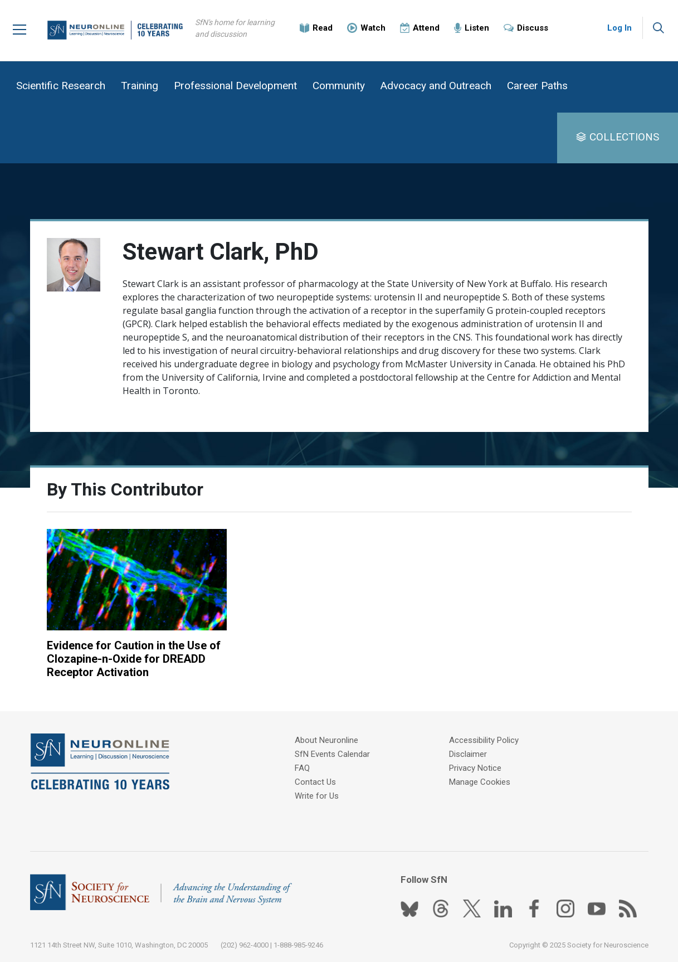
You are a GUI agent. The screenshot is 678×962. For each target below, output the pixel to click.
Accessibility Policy (484, 740)
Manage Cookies (479, 782)
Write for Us (317, 796)
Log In (619, 28)
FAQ (302, 768)
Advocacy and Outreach (436, 85)
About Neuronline (326, 740)
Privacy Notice (475, 768)
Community (339, 85)
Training (139, 85)
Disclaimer (468, 754)
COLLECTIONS (624, 136)
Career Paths (537, 85)
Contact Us (315, 782)
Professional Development (235, 85)
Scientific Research (60, 85)
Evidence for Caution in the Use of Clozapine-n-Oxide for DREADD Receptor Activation (134, 659)
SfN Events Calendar (332, 754)
